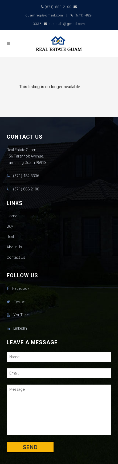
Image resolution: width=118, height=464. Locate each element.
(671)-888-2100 (58, 7)
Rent (10, 237)
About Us (14, 247)
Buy (10, 226)
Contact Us (16, 257)
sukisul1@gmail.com (66, 24)
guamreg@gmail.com (44, 15)
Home (12, 216)
